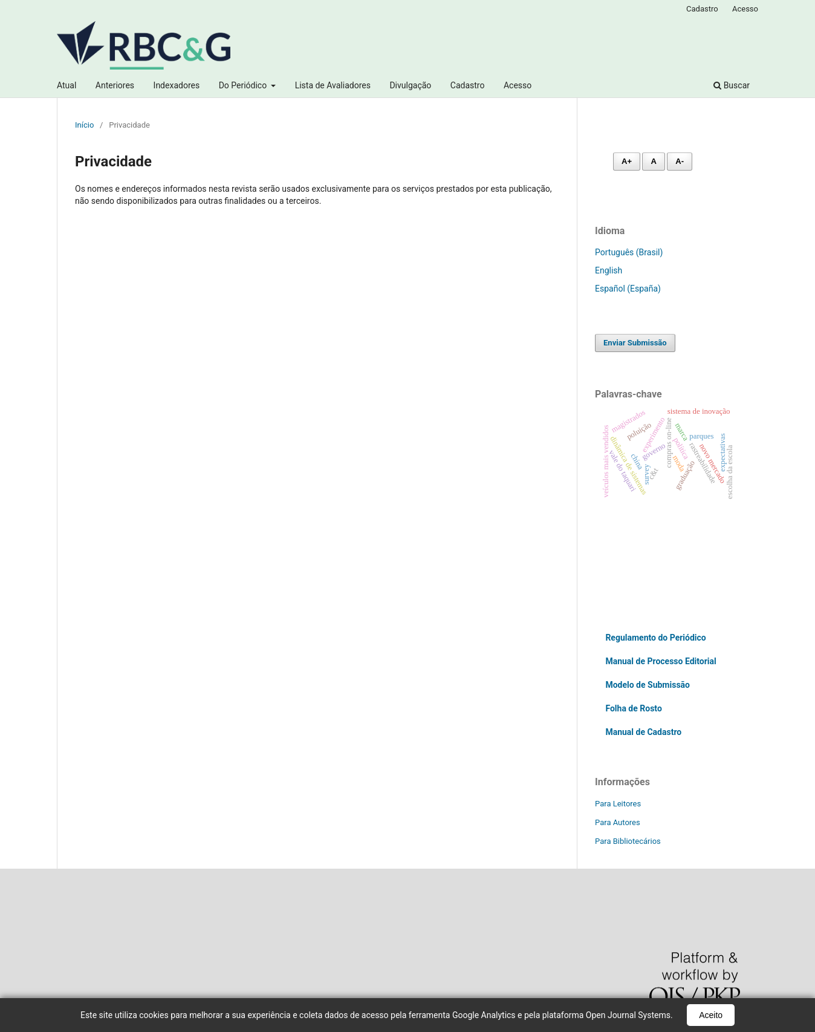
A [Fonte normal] (653, 161)
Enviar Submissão (635, 342)
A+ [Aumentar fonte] (627, 161)
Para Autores (617, 822)
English (608, 270)
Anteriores (115, 85)
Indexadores (177, 85)
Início (84, 124)
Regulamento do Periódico (655, 637)
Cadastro (467, 85)
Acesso (517, 85)
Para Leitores (618, 803)
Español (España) (628, 288)
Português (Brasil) (629, 252)
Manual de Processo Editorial (660, 661)
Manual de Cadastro (643, 732)
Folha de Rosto (633, 708)
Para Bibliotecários (628, 841)
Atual (66, 85)
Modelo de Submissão (647, 685)
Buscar (731, 85)
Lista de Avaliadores (333, 85)
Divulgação (410, 85)
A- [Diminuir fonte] (679, 161)
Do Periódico (244, 85)
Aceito (710, 1015)
